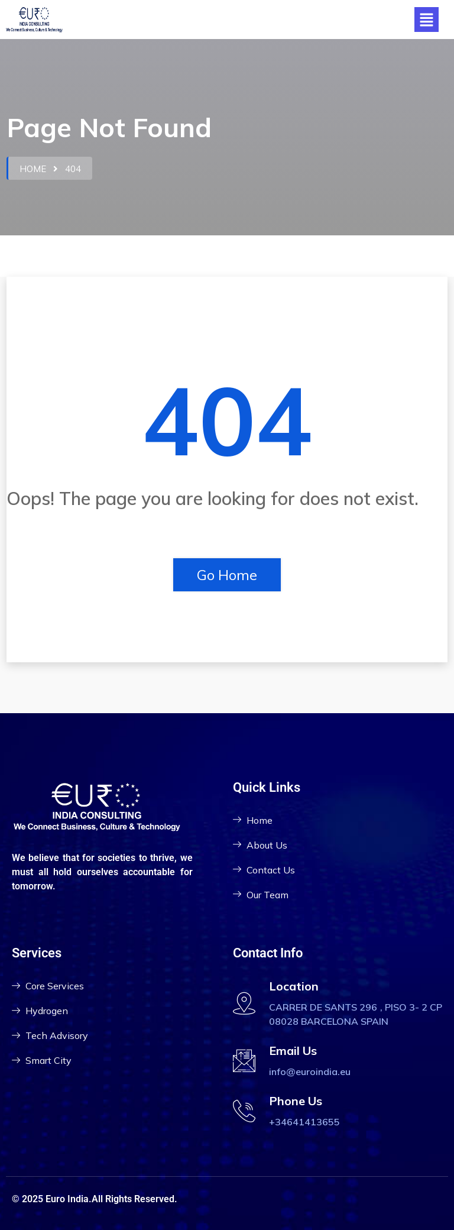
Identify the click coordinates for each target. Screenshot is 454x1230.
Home (33, 168)
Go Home (227, 575)
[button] (426, 19)
